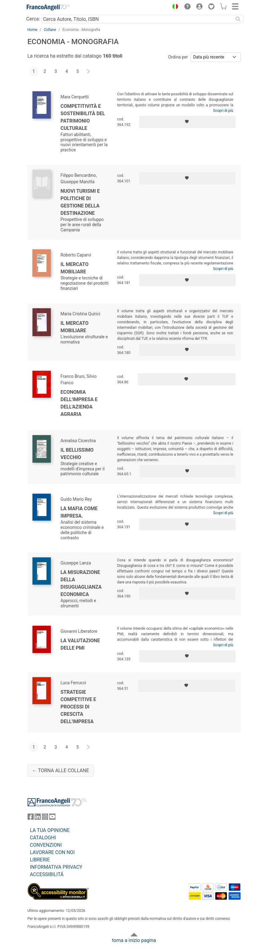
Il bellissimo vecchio (77, 453)
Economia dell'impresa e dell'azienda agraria (79, 403)
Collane (50, 30)
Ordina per (178, 57)
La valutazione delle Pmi (80, 644)
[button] (174, 7)
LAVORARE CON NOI (52, 852)
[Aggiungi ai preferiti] (187, 122)
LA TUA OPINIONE (50, 830)
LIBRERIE (40, 860)
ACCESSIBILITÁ (47, 874)
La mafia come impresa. (79, 512)
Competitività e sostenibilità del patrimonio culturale (83, 117)
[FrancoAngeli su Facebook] (31, 818)
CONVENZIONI (46, 845)
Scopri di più (223, 110)
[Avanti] (88, 72)
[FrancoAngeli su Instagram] (45, 818)
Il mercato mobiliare (75, 268)
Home (32, 30)
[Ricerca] (238, 19)
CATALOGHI (43, 838)
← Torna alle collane (60, 770)
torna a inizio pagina (134, 940)
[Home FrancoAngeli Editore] (48, 7)
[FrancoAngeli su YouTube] (52, 818)
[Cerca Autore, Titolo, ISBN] (137, 19)
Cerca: (33, 19)
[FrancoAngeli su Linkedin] (38, 818)
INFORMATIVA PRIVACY (56, 867)
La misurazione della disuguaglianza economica (81, 583)
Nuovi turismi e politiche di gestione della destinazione (80, 202)
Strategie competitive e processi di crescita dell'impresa (78, 706)
